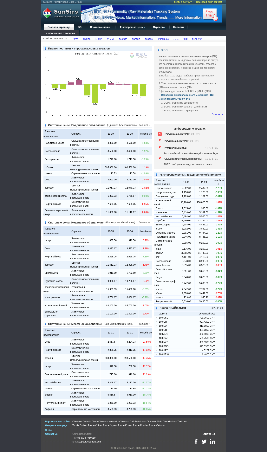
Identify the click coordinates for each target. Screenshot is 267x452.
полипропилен (52, 297)
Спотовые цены (101, 27)
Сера (47, 179)
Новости (178, 27)
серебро (49, 187)
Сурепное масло (53, 281)
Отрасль (159, 27)
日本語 (98, 39)
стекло (48, 173)
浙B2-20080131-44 (146, 448)
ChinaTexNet (169, 421)
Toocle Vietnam (157, 425)
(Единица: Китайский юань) (122, 125)
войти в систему (183, 2)
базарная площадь (56, 425)
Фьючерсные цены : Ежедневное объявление (190, 174)
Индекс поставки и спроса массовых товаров (79, 48)
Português (163, 39)
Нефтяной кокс (53, 204)
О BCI (164, 50)
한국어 (110, 39)
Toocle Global (79, 425)
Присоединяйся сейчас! (209, 2)
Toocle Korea (124, 425)
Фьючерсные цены (132, 27)
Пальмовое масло (54, 143)
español (148, 39)
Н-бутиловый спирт (55, 403)
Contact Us (51, 434)
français (135, 39)
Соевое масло (52, 151)
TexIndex (182, 421)
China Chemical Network (104, 421)
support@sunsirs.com (90, 441)
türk (184, 39)
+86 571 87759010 (85, 437)
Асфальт (49, 409)
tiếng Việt (196, 39)
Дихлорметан (52, 159)
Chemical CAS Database (132, 421)
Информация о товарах (60, 33)
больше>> (144, 125)
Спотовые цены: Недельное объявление (76, 222)
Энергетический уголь (56, 374)
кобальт (49, 167)
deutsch (122, 39)
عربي (175, 39)
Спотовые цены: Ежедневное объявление (76, 125)
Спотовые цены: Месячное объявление (75, 324)
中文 (75, 39)
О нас (48, 430)
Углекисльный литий (56, 305)
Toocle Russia (140, 425)
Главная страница (59, 27)
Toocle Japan (109, 425)
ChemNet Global (81, 421)
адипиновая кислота (56, 196)
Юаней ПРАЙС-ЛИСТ (172, 308)
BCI (80, 27)
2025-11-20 (217, 308)
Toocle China (94, 425)
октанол (49, 394)
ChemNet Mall (154, 421)
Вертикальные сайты (57, 421)
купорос (49, 240)
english (86, 39)
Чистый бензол (53, 382)
